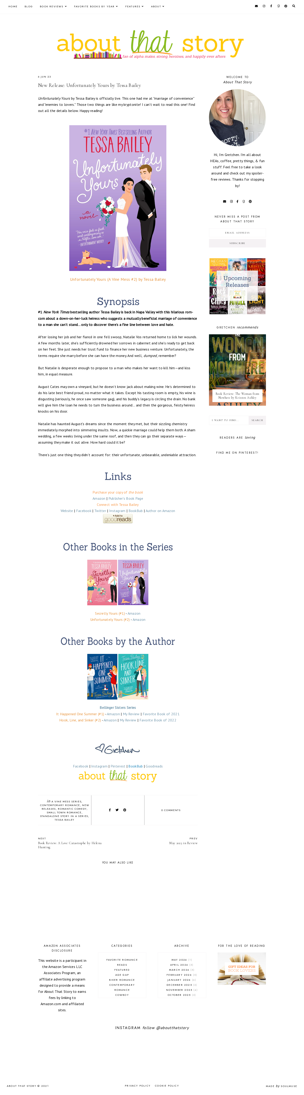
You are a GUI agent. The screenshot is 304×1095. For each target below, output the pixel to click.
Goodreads (154, 766)
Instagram (117, 510)
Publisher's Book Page (125, 498)
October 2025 (182, 995)
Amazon (99, 498)
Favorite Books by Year (94, 6)
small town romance (64, 812)
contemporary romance (60, 805)
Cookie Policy (167, 1085)
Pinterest (118, 766)
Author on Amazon (160, 510)
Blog (29, 6)
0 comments (171, 810)
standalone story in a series (64, 816)
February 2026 (182, 975)
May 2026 (182, 960)
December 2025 (182, 985)
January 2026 (181, 980)
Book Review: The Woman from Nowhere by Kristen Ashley (238, 396)
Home (13, 6)
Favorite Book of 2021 (161, 714)
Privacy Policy (138, 1085)
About (156, 6)
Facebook (83, 510)
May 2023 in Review (160, 841)
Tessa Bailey (65, 820)
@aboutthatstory (172, 1027)
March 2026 (182, 970)
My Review (131, 714)
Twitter (100, 510)
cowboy (122, 995)
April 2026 (182, 965)
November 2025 (182, 990)
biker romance (122, 980)
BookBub (136, 510)
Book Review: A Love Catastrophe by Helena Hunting (75, 843)
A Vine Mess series (67, 801)
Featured (122, 970)
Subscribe (237, 243)
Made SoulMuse (281, 1086)
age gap (122, 975)
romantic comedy (72, 809)
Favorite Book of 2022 (157, 720)
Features (133, 6)
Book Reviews (51, 6)
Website (67, 510)
